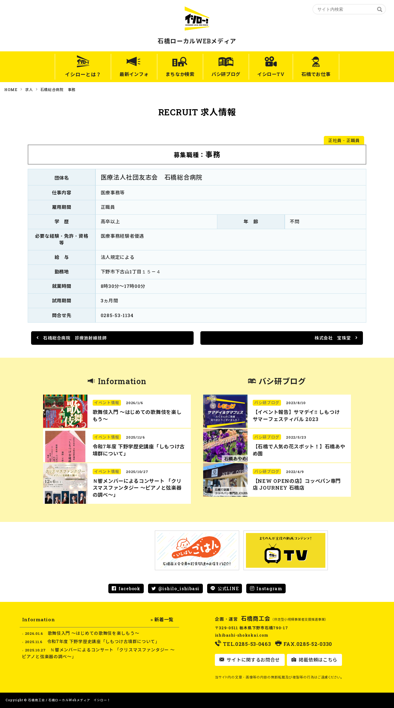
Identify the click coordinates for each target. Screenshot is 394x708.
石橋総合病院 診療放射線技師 (74, 338)
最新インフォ (124, 74)
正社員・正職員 (344, 140)
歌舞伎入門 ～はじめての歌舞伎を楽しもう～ (93, 633)
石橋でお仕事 (325, 74)
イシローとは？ (71, 74)
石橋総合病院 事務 (57, 89)
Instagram (269, 588)
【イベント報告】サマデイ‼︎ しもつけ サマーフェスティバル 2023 (296, 415)
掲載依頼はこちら (317, 660)
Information (122, 381)
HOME (11, 89)
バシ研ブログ (226, 74)
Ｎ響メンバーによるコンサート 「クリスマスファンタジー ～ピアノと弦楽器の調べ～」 (137, 488)
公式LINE (228, 588)
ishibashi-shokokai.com (241, 635)
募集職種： (197, 154)
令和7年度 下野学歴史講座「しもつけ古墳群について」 (103, 641)
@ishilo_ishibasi (178, 588)
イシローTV (276, 74)
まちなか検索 (175, 74)
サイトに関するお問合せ (252, 660)
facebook (129, 588)
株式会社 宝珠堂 (333, 338)
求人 (29, 89)
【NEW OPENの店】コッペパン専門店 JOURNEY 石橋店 (297, 484)
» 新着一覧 (162, 619)
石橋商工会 (256, 618)
